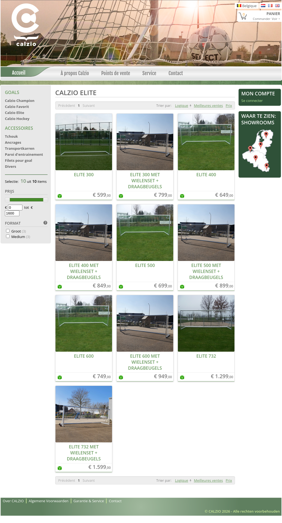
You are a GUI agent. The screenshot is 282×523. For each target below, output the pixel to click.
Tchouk (11, 136)
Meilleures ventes (208, 105)
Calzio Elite (14, 112)
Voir (274, 19)
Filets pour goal (18, 160)
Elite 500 (145, 265)
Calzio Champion (19, 100)
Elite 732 (206, 356)
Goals (12, 92)
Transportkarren (19, 148)
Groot (18, 231)
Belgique (247, 5)
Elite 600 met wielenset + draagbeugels (145, 362)
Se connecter (252, 100)
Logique (181, 105)
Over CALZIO (13, 500)
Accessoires (19, 128)
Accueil (16, 73)
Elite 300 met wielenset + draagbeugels (145, 181)
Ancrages (13, 142)
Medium (20, 236)
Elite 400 (206, 175)
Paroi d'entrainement (24, 154)
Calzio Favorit (17, 106)
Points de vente (115, 73)
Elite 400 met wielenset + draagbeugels (84, 271)
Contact (176, 73)
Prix (229, 105)
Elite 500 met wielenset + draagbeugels (206, 271)
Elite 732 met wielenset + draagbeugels (84, 453)
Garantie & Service (89, 500)
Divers (10, 166)
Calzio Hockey (17, 118)
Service (149, 73)
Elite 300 (83, 175)
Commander (261, 19)
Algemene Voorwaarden (49, 500)
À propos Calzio (75, 73)
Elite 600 (83, 356)
